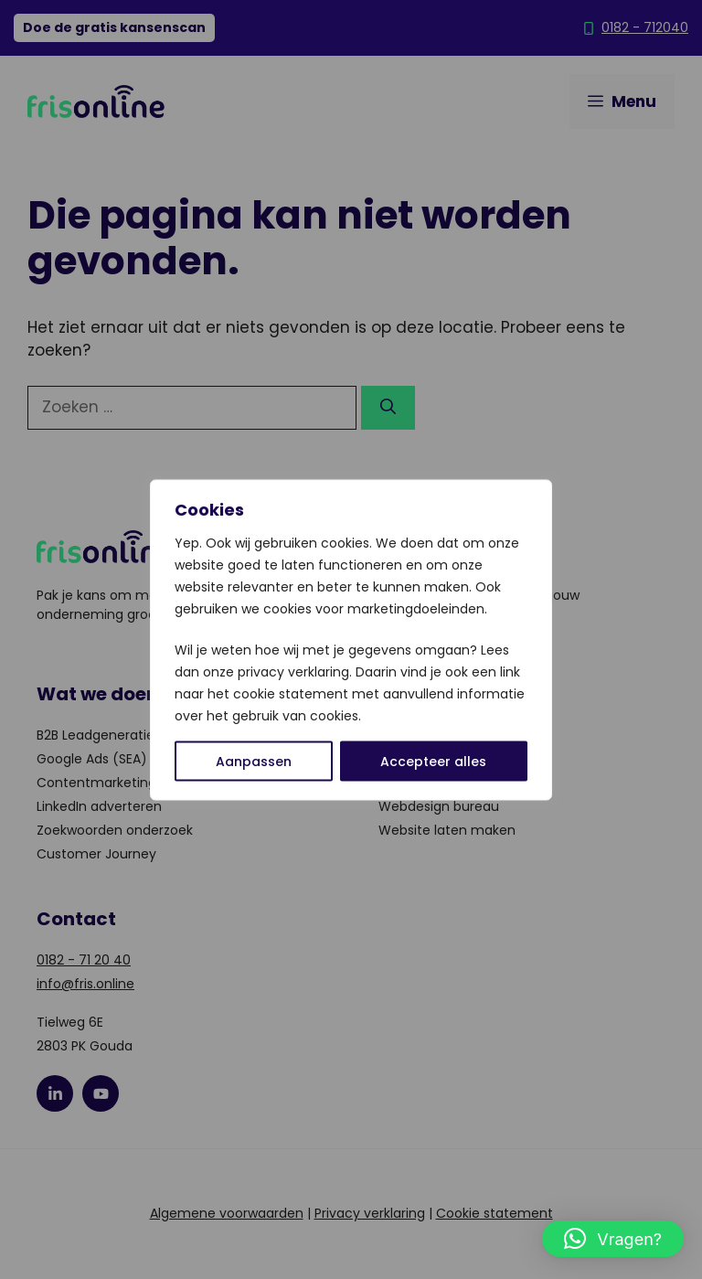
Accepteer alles (433, 760)
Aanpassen (254, 760)
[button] (613, 1238)
